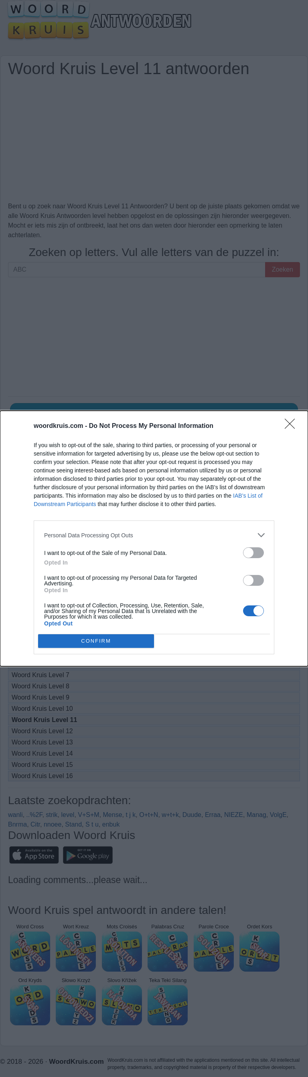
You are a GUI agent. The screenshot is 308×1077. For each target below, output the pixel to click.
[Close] (292, 426)
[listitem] (154, 535)
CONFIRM (96, 641)
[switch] (253, 552)
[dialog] (154, 538)
